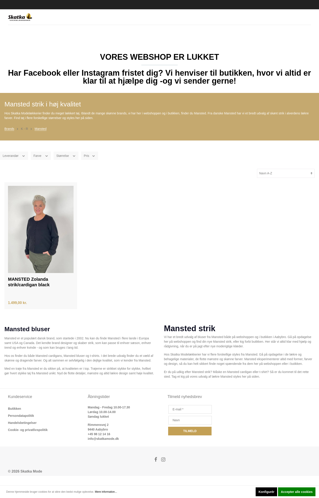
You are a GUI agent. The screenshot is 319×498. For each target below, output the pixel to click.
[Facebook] (156, 470)
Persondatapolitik (21, 425)
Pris (89, 165)
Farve (40, 165)
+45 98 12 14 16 (99, 443)
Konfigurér (266, 492)
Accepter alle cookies (297, 492)
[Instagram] (163, 470)
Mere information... (106, 491)
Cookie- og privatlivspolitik (28, 439)
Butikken (14, 418)
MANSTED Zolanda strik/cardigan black (29, 291)
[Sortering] (286, 182)
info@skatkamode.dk (103, 448)
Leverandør (14, 165)
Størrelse (66, 165)
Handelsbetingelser (22, 432)
